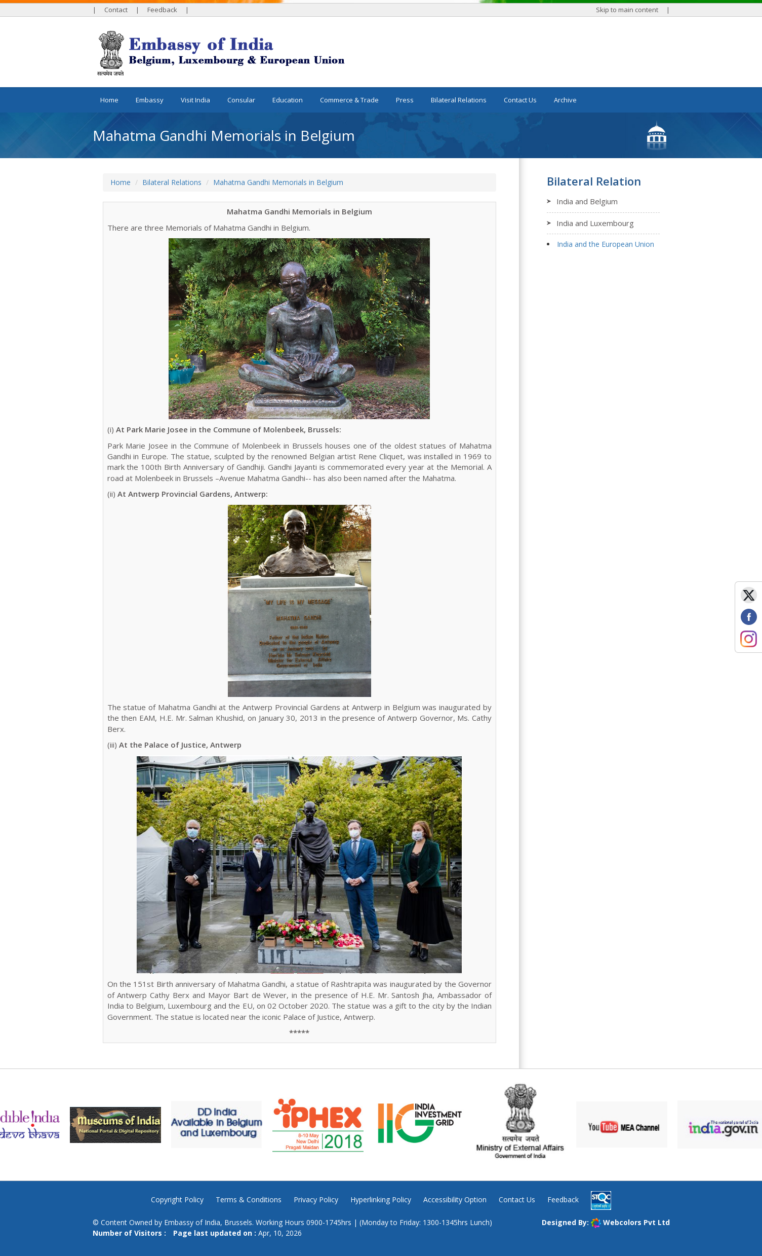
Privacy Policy (316, 1199)
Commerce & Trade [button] (349, 99)
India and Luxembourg (595, 223)
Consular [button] (241, 99)
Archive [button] (565, 99)
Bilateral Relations (172, 182)
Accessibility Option (455, 1199)
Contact (116, 9)
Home (109, 99)
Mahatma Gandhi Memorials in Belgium (278, 182)
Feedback (162, 9)
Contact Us (520, 99)
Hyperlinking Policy (380, 1199)
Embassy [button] (150, 99)
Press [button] (405, 99)
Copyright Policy (177, 1199)
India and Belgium (587, 201)
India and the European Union (605, 244)
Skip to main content (627, 9)
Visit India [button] (195, 99)
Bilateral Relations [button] (459, 99)
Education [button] (287, 99)
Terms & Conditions (249, 1199)
